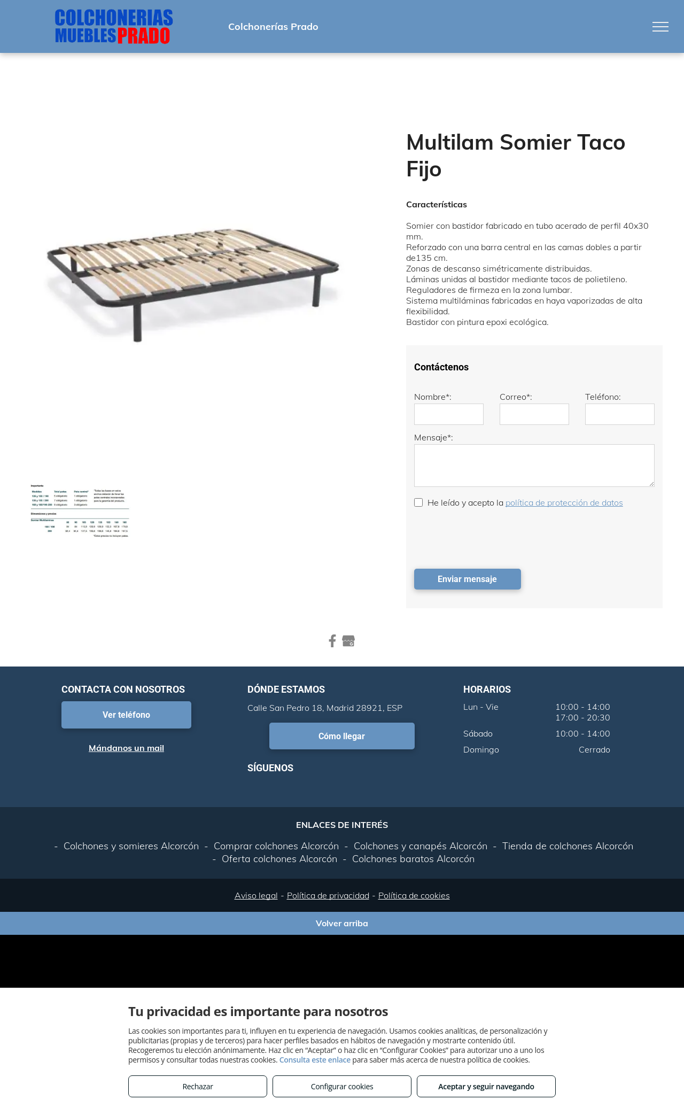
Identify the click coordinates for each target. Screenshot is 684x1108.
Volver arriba (342, 923)
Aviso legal (256, 895)
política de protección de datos (564, 502)
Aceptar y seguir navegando (486, 1086)
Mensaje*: (433, 437)
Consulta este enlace (315, 1060)
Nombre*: (433, 396)
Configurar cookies (342, 1086)
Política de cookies (414, 895)
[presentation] (495, 537)
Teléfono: (603, 396)
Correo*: (516, 396)
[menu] (660, 27)
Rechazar (197, 1086)
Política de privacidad (328, 895)
